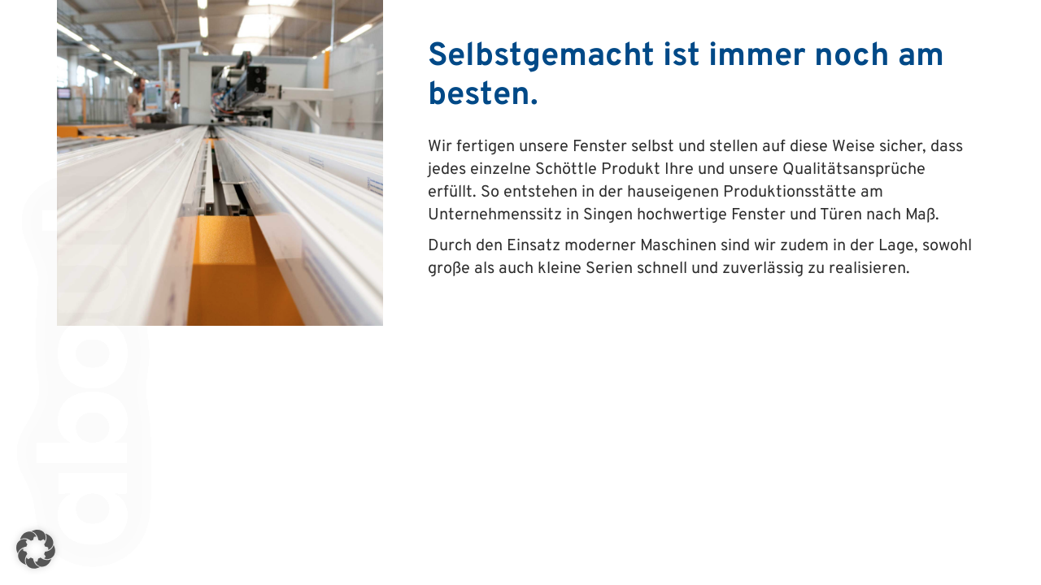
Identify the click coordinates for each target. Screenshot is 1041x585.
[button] (36, 549)
